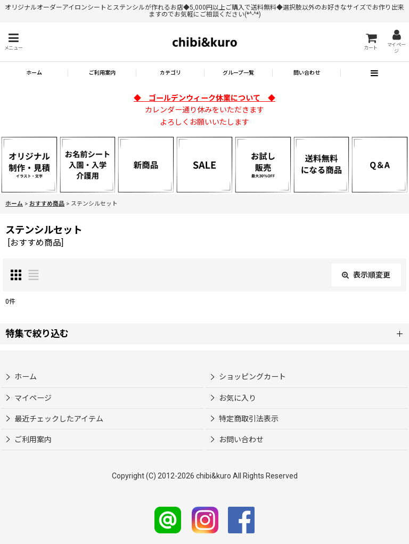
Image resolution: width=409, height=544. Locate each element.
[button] (13, 42)
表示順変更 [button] (366, 275)
